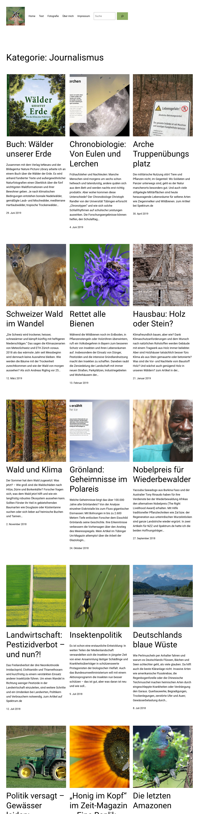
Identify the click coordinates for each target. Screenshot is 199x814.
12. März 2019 (14, 378)
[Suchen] (122, 16)
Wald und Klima (34, 469)
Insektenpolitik (96, 635)
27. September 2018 (144, 538)
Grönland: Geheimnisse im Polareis (98, 479)
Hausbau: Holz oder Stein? (159, 318)
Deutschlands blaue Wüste (157, 639)
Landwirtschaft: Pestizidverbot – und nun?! (35, 644)
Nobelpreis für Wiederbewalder (162, 474)
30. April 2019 (140, 213)
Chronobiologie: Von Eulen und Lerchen (98, 153)
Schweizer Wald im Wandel (34, 318)
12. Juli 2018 (13, 708)
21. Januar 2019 (142, 378)
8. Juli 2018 (139, 708)
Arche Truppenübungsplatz (161, 153)
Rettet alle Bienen (88, 318)
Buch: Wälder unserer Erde (29, 149)
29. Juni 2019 (13, 212)
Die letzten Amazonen (152, 800)
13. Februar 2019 (79, 382)
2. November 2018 (16, 524)
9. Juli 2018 (76, 694)
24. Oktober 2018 (79, 548)
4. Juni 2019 (76, 227)
